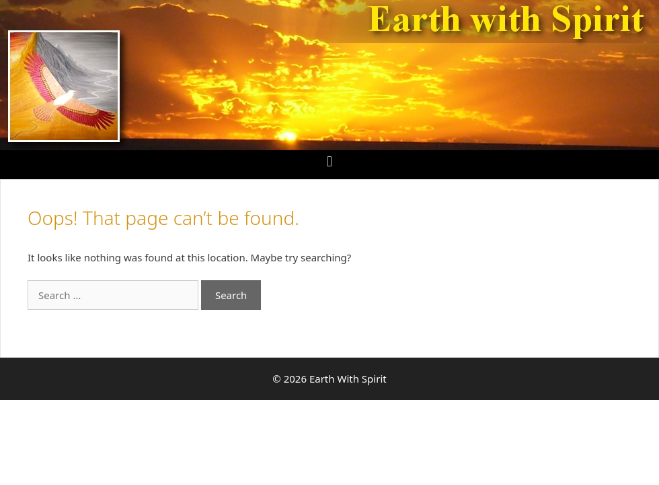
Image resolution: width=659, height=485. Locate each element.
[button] (329, 161)
